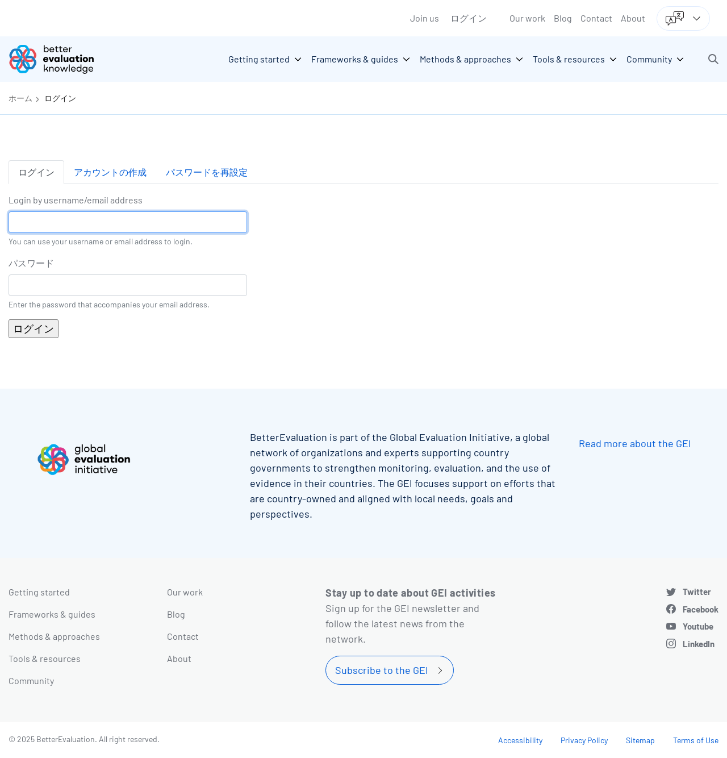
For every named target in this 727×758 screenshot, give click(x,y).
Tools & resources (45, 658)
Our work (527, 18)
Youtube (698, 626)
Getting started (39, 591)
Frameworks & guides (52, 614)
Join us (424, 18)
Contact (596, 18)
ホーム (20, 98)
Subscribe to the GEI (381, 670)
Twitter (697, 591)
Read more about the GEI (635, 443)
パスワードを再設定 (207, 171)
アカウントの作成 (110, 171)
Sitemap (640, 740)
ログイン (468, 18)
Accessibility (520, 740)
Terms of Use (695, 740)
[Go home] (60, 59)
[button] (713, 59)
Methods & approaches (54, 636)
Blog (563, 18)
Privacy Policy (584, 740)
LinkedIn (699, 644)
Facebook (700, 609)
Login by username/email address (76, 199)
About (633, 18)
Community (31, 680)
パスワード (31, 262)
